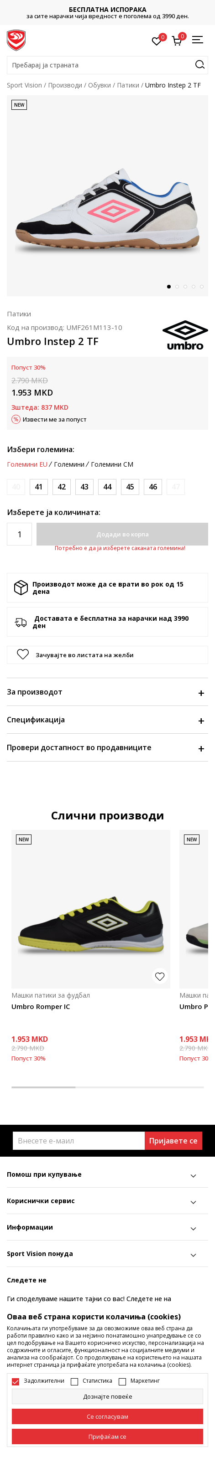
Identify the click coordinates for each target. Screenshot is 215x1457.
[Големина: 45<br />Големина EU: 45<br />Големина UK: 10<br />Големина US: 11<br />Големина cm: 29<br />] (130, 487)
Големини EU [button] (27, 464)
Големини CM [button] (112, 464)
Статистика (97, 1381)
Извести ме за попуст (55, 419)
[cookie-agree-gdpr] (107, 1416)
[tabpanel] (107, 195)
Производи (65, 85)
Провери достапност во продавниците (105, 747)
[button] (107, 65)
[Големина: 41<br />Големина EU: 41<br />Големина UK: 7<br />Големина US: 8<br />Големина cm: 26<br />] (39, 487)
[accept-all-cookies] (107, 1436)
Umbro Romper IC (40, 1006)
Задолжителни (44, 1381)
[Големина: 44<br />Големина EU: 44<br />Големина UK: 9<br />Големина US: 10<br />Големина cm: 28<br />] (107, 487)
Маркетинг (145, 1381)
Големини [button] (69, 464)
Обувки (99, 85)
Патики (128, 85)
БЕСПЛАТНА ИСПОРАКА (108, 9)
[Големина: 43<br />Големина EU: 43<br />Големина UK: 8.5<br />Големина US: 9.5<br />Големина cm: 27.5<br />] (84, 487)
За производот (105, 692)
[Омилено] (157, 40)
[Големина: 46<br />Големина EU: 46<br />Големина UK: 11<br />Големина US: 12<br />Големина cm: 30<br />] (153, 487)
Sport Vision (24, 85)
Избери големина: (40, 449)
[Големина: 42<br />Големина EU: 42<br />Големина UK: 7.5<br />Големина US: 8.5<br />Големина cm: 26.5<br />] (61, 487)
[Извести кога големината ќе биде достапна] (16, 487)
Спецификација (105, 720)
